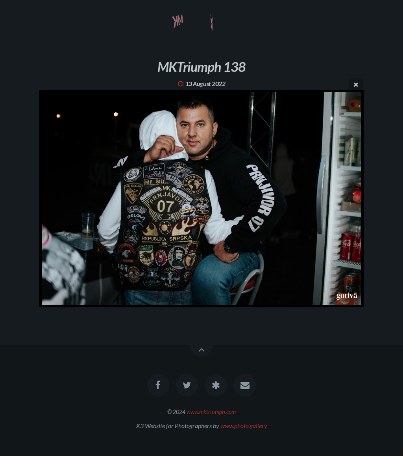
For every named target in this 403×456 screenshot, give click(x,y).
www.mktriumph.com (211, 411)
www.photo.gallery (243, 425)
